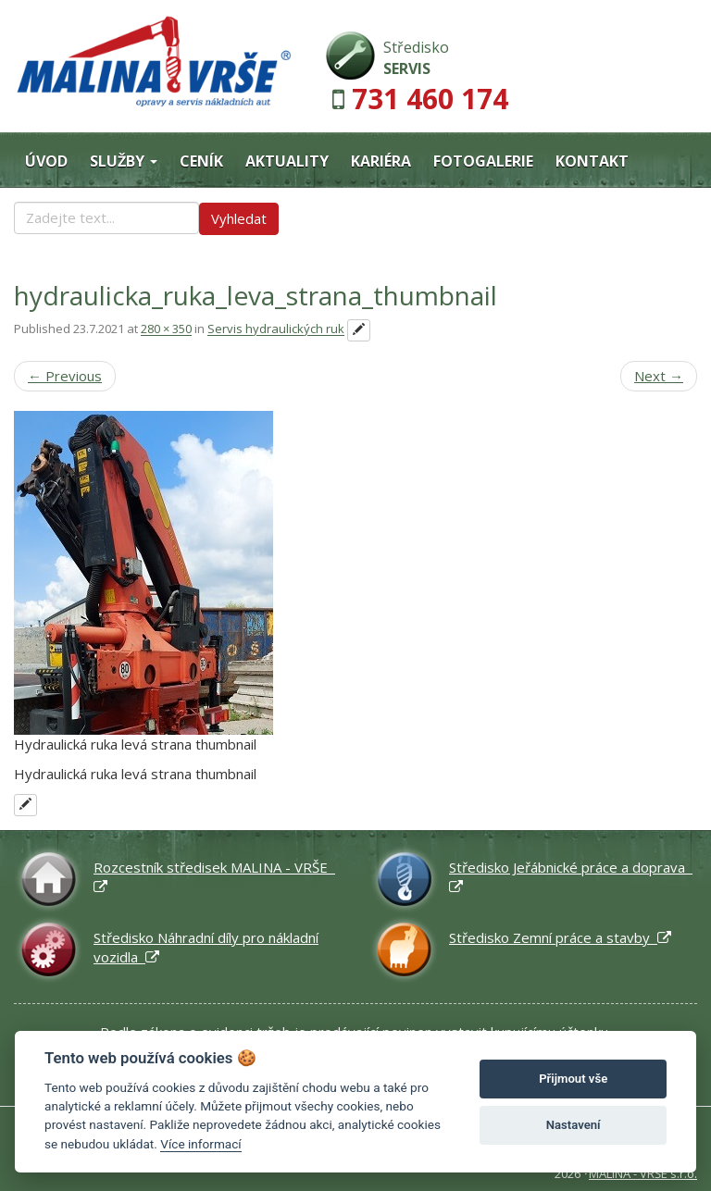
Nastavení (573, 1125)
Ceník (201, 161)
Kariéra (381, 161)
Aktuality (287, 161)
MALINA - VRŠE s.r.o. (643, 1173)
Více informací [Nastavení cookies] (200, 1143)
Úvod (46, 161)
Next (658, 375)
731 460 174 (430, 99)
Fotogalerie (483, 161)
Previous (65, 375)
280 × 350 (166, 329)
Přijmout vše (573, 1079)
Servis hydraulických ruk (275, 329)
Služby (123, 161)
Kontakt (592, 161)
